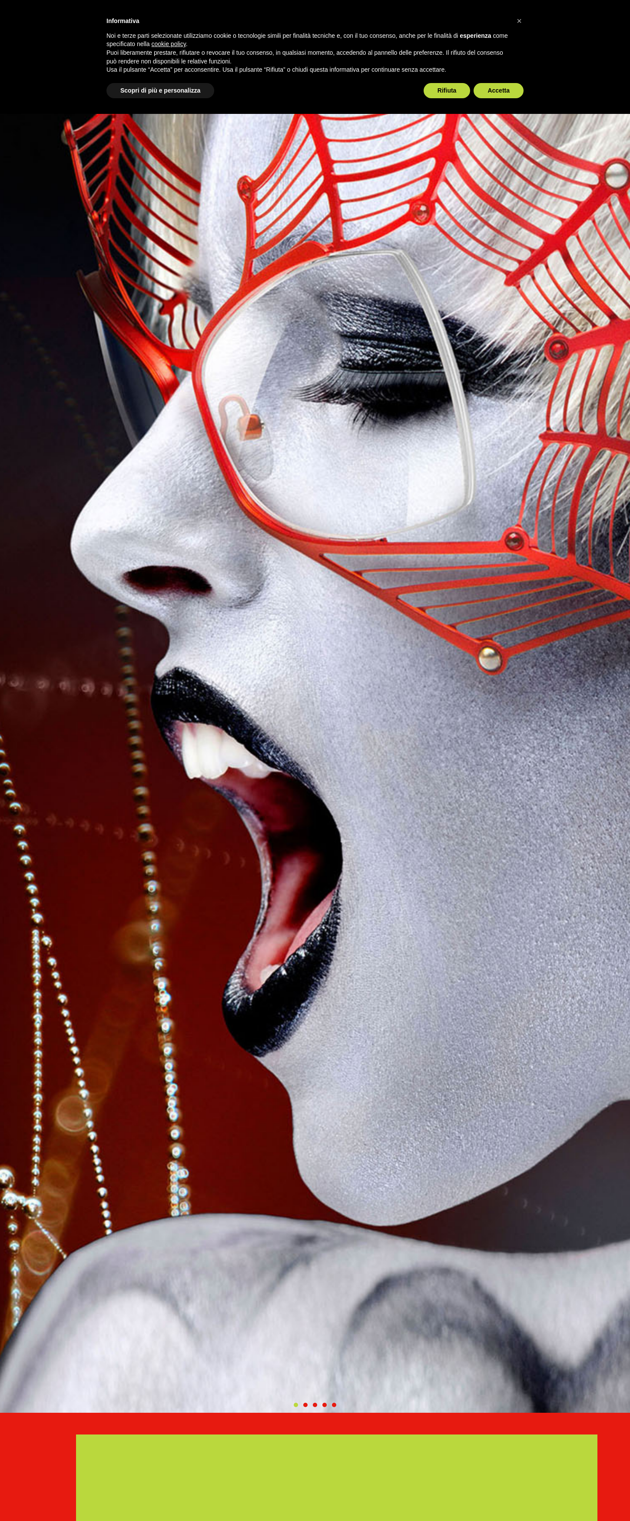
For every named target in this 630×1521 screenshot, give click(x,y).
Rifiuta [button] (447, 90)
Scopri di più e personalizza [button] (160, 90)
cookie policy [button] (169, 43)
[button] (296, 1405)
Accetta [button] (498, 90)
